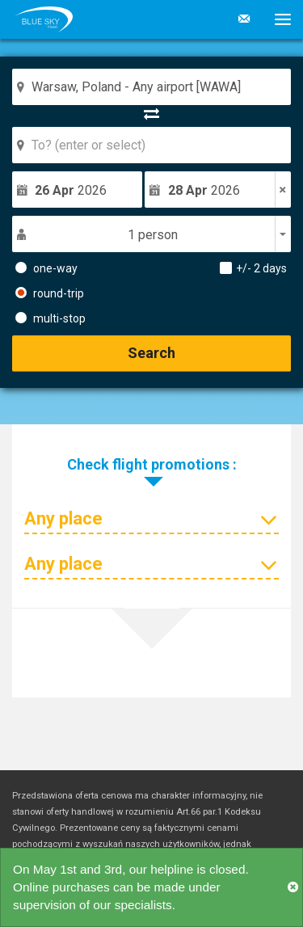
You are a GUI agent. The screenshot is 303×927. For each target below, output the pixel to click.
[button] (277, 19)
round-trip (49, 292)
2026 (71, 190)
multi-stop (50, 317)
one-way (46, 267)
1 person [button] (153, 234)
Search (151, 352)
